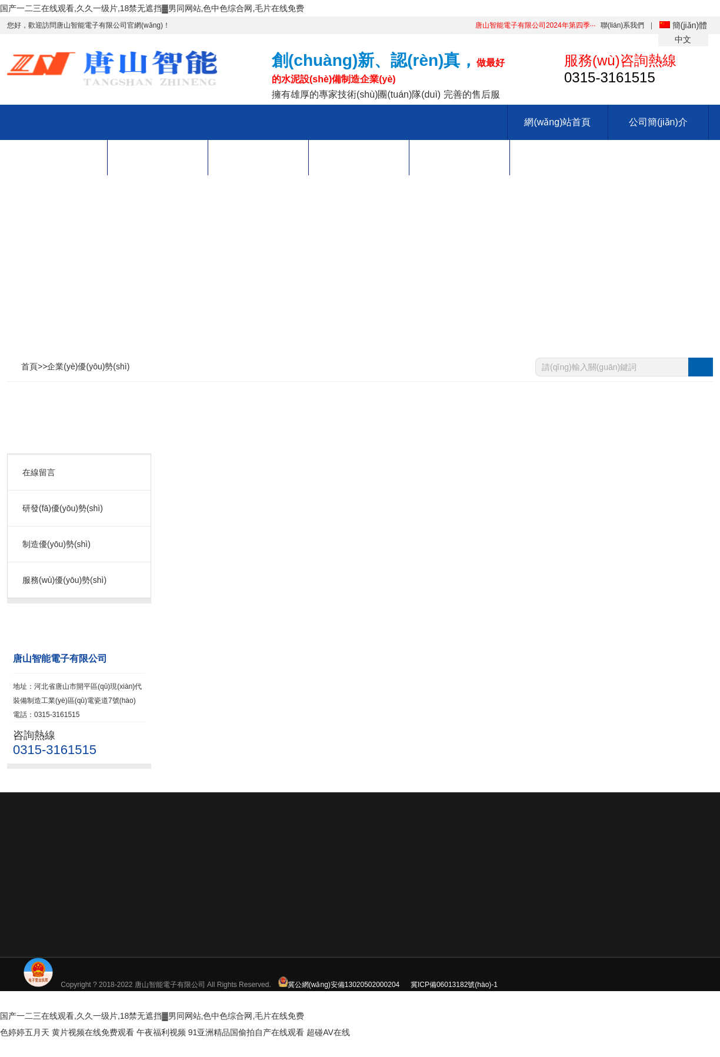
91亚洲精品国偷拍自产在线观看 (246, 1032)
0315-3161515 (698, 670)
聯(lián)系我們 (623, 25)
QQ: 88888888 (698, 700)
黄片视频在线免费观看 (93, 1032)
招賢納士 (359, 157)
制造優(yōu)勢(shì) (56, 544)
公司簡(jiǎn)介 (658, 122)
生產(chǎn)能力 (157, 157)
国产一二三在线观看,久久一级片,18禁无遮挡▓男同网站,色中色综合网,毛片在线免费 (152, 8)
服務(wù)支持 (459, 157)
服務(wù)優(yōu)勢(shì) (64, 580)
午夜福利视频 (161, 1032)
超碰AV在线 (328, 1032)
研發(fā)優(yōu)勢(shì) (62, 508)
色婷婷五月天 (24, 1032)
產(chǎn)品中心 (57, 157)
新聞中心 (258, 157)
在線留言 (38, 472)
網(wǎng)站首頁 (557, 122)
